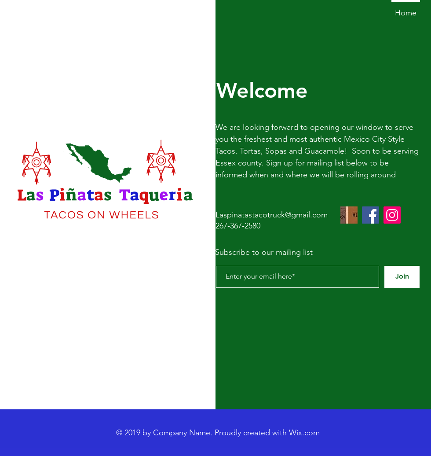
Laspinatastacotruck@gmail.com (272, 215)
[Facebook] (370, 215)
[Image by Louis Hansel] (349, 215)
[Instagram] (392, 215)
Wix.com (304, 433)
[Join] (402, 277)
